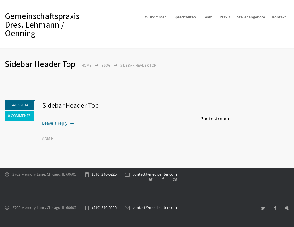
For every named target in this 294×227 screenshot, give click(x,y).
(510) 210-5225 (104, 174)
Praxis (225, 17)
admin (48, 138)
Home (86, 65)
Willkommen (156, 17)
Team (207, 17)
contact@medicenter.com (155, 174)
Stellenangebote (251, 17)
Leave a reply (54, 123)
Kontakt (279, 17)
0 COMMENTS (19, 115)
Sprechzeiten (185, 17)
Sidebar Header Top (70, 105)
